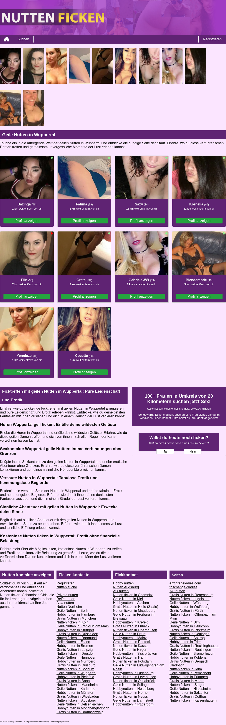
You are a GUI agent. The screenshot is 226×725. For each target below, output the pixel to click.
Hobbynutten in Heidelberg (133, 689)
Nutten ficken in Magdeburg (134, 610)
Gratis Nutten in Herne (130, 692)
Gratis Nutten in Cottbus (188, 696)
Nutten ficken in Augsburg (76, 700)
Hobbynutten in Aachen (131, 603)
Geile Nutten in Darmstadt (133, 700)
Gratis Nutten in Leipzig (74, 649)
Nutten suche (66, 587)
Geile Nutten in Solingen (132, 685)
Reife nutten (65, 599)
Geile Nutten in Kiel (128, 599)
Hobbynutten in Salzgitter (189, 692)
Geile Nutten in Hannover (76, 657)
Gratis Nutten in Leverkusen (134, 677)
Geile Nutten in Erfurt (129, 634)
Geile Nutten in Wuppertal (76, 673)
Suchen (23, 39)
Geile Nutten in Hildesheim (190, 689)
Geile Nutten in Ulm (185, 622)
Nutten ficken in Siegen (187, 685)
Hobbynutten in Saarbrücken (135, 653)
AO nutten (121, 591)
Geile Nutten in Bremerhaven (192, 653)
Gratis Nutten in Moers (187, 681)
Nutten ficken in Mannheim (77, 685)
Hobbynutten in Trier (185, 642)
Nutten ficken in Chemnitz (133, 595)
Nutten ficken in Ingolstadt (189, 599)
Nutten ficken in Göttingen (189, 634)
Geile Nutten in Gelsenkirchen (79, 704)
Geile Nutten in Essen (73, 642)
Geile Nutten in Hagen (130, 649)
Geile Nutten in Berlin (72, 610)
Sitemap (18, 722)
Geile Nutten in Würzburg (189, 603)
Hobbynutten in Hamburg (75, 614)
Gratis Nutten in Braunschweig (79, 712)
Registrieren (212, 39)
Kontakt (54, 722)
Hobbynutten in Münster (74, 692)
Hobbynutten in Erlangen (189, 677)
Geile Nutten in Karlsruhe (75, 689)
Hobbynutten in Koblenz (188, 657)
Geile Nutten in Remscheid (190, 673)
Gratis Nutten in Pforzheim (190, 630)
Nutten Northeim (69, 607)
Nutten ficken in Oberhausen (135, 630)
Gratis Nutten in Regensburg (192, 595)
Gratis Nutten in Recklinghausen (194, 646)
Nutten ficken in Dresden (75, 653)
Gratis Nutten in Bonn (73, 681)
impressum (64, 722)
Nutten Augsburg (126, 587)
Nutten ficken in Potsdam (132, 661)
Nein (192, 451)
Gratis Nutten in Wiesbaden (77, 696)
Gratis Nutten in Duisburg (76, 665)
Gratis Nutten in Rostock (132, 642)
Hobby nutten (123, 583)
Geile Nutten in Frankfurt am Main (82, 626)
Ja (165, 451)
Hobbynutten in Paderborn (133, 704)
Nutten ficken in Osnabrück (134, 681)
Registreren (65, 583)
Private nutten (67, 595)
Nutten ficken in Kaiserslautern (193, 700)
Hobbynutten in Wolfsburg (189, 607)
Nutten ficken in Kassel (130, 646)
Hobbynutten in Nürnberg (75, 661)
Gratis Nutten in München (76, 618)
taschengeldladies (183, 587)
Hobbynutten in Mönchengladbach (82, 708)
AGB (25, 722)
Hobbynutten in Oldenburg (133, 673)
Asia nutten (65, 603)
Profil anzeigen (26, 221)
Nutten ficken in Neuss (130, 696)
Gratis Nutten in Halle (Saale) (135, 607)
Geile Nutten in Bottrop (187, 638)
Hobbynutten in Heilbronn (189, 626)
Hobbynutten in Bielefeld (75, 677)
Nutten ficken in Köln (72, 622)
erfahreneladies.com (185, 583)
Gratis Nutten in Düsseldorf (77, 634)
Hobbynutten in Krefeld (130, 622)
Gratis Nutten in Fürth (186, 610)
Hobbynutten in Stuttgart (75, 630)
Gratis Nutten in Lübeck (131, 626)
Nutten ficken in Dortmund (76, 638)
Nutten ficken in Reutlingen (190, 649)
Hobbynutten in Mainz (130, 638)
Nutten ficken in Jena (186, 669)
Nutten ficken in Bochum (75, 669)
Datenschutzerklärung (39, 722)
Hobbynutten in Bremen (74, 646)
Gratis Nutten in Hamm (130, 657)
